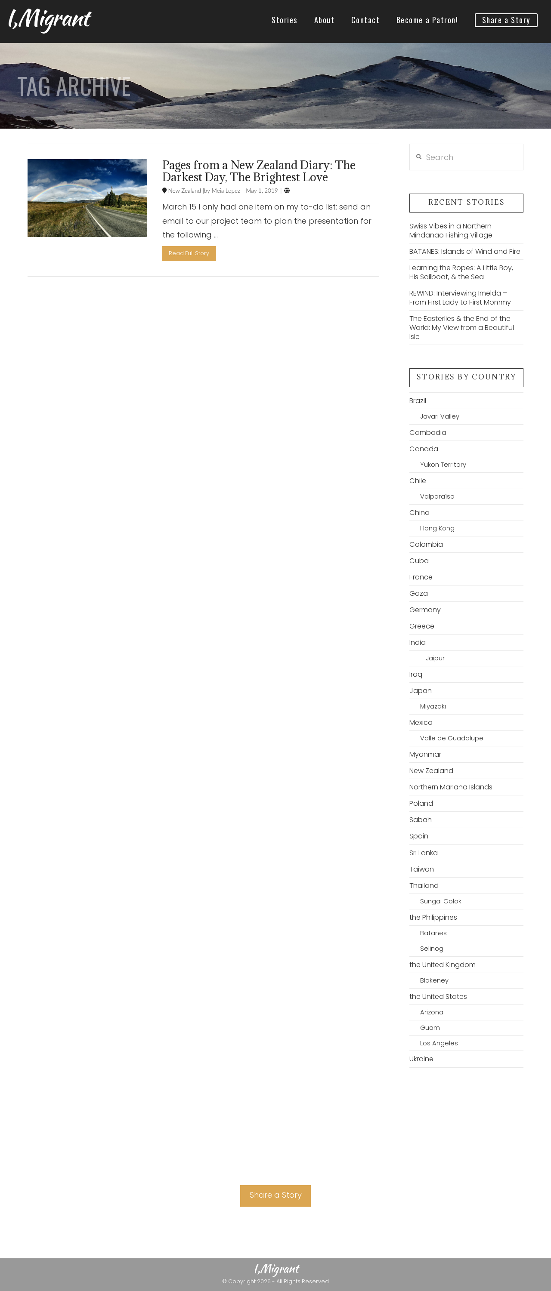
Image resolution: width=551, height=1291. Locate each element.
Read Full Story (189, 253)
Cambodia (427, 433)
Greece (421, 626)
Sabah (420, 820)
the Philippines (433, 917)
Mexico (421, 722)
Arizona (431, 1012)
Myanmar (425, 754)
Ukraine (421, 1059)
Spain (418, 836)
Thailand (424, 885)
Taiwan (421, 869)
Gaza (418, 593)
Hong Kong (437, 528)
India (417, 642)
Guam (430, 1027)
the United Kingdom (442, 965)
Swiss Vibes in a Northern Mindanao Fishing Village (450, 230)
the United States (438, 996)
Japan (420, 691)
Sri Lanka (423, 853)
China (419, 513)
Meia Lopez (225, 190)
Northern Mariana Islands (450, 787)
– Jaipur (432, 658)
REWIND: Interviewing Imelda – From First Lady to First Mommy (460, 297)
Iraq (415, 674)
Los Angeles (439, 1043)
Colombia (426, 544)
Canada (423, 449)
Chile (417, 481)
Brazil (417, 401)
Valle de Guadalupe (451, 738)
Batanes (433, 933)
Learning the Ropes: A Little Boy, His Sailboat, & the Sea (461, 272)
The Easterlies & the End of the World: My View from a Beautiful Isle (461, 328)
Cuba (419, 561)
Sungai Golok (440, 901)
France (421, 577)
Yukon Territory (443, 464)
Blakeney (434, 980)
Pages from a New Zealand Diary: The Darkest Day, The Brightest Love (259, 170)
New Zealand (184, 190)
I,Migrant (47, 17)
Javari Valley (439, 416)
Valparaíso (437, 496)
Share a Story (276, 1194)
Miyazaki (433, 706)
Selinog (431, 948)
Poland (421, 803)
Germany (425, 610)
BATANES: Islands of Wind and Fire (464, 251)
